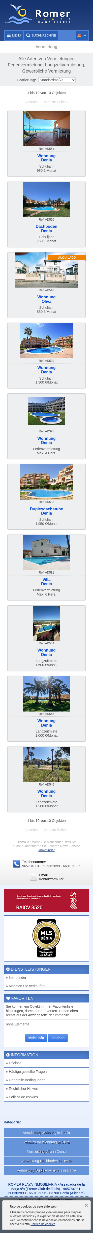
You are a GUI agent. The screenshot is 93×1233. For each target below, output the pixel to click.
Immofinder (46, 850)
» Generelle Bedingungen (25, 1080)
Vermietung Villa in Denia (46, 1152)
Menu (14, 35)
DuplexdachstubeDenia (46, 511)
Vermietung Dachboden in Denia (47, 1161)
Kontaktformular (51, 879)
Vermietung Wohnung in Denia (46, 1133)
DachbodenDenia (46, 228)
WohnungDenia (46, 158)
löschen (57, 1038)
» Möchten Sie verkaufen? (26, 986)
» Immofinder (16, 978)
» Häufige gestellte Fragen (26, 1072)
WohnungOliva (46, 299)
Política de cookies (43, 1224)
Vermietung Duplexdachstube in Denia (46, 1170)
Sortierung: (26, 80)
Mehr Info (36, 1038)
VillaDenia (46, 582)
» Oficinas (13, 1063)
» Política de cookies (22, 1097)
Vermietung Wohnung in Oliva (46, 1142)
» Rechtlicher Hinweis (22, 1089)
